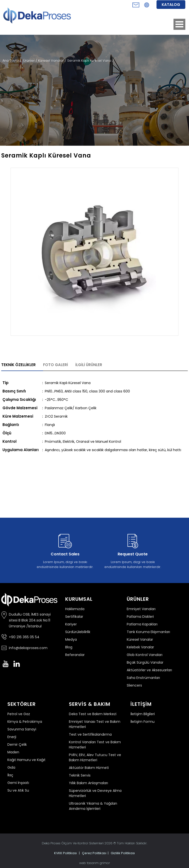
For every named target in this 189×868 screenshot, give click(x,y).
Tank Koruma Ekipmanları (148, 631)
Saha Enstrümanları (143, 677)
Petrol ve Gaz (18, 713)
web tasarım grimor (94, 863)
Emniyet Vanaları (141, 608)
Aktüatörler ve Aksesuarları (149, 670)
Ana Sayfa (11, 60)
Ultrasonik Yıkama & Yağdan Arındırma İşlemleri (93, 806)
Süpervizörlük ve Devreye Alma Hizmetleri (95, 793)
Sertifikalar (74, 616)
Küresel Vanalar (140, 639)
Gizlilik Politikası (123, 853)
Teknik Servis (80, 775)
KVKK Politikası (65, 853)
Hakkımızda (74, 608)
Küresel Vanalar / (52, 60)
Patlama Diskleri (140, 616)
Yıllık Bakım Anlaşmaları (88, 782)
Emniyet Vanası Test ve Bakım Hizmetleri (94, 724)
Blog (68, 647)
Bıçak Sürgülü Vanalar (145, 662)
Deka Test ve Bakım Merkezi (92, 713)
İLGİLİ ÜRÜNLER (88, 364)
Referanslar (75, 654)
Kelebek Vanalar (140, 647)
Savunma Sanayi (21, 729)
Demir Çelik (17, 744)
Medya (71, 639)
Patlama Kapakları (142, 624)
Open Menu (179, 24)
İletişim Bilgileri (142, 713)
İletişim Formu (142, 721)
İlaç (10, 775)
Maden (13, 752)
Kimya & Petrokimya (24, 721)
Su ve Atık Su (18, 790)
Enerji (11, 736)
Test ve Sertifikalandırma (90, 734)
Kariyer (71, 624)
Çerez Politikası (94, 853)
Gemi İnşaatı (18, 782)
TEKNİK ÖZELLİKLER (18, 364)
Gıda (11, 767)
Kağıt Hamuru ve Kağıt (26, 759)
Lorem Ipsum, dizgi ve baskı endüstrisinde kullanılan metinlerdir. (65, 550)
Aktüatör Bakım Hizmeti (89, 767)
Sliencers (134, 685)
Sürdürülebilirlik (77, 631)
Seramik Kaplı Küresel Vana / (90, 60)
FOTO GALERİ (55, 364)
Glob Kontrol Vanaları (144, 654)
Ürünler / (30, 60)
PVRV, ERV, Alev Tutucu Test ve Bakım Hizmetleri (95, 757)
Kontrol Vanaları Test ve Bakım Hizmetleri (95, 745)
